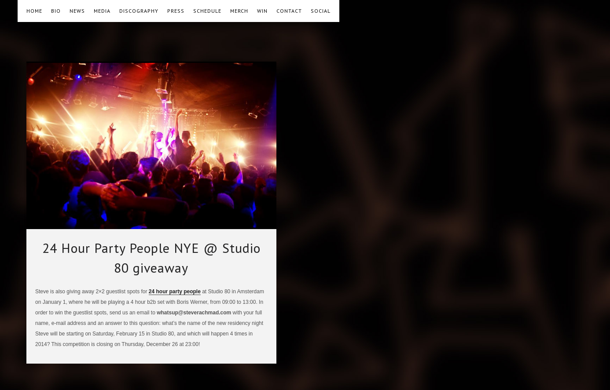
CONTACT (289, 10)
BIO (56, 10)
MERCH (239, 10)
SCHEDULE (207, 10)
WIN (262, 10)
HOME (34, 10)
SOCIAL (321, 10)
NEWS (77, 10)
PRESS (175, 10)
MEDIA (102, 10)
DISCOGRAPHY (138, 10)
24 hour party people (175, 291)
